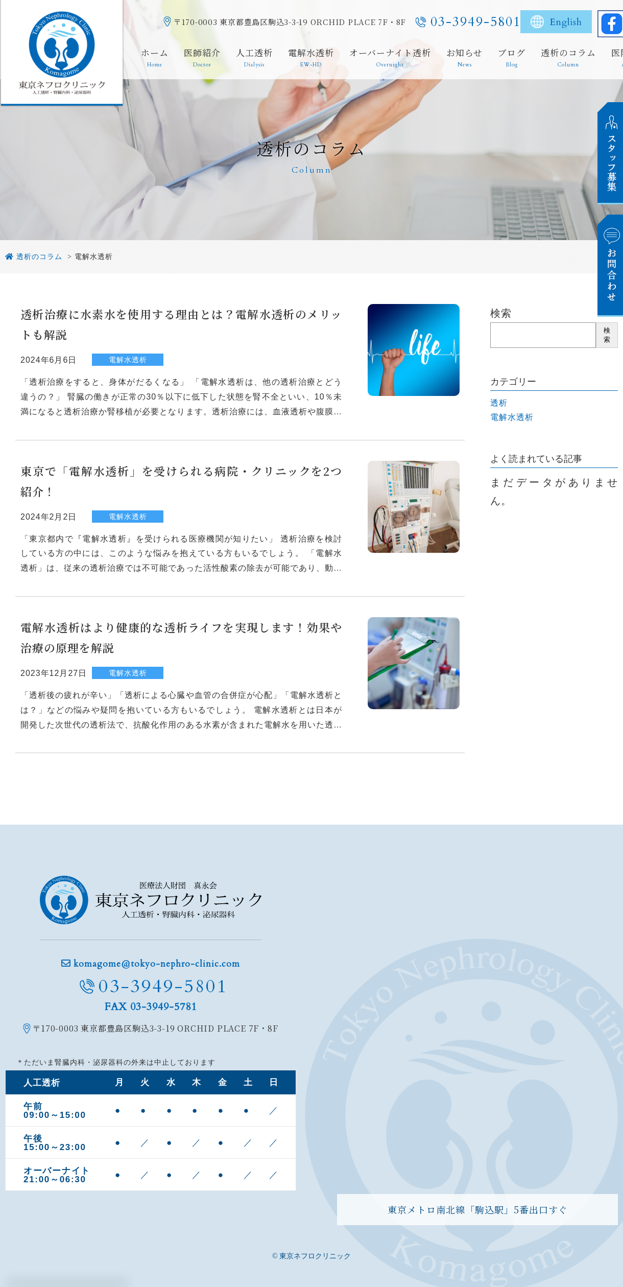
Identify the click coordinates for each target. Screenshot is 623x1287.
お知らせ (464, 59)
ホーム (155, 59)
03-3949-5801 (475, 22)
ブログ (511, 59)
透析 (499, 403)
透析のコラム (568, 59)
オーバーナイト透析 (390, 59)
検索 (501, 313)
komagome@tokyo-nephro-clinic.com (157, 964)
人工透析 (254, 59)
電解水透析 (311, 59)
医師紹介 (202, 59)
